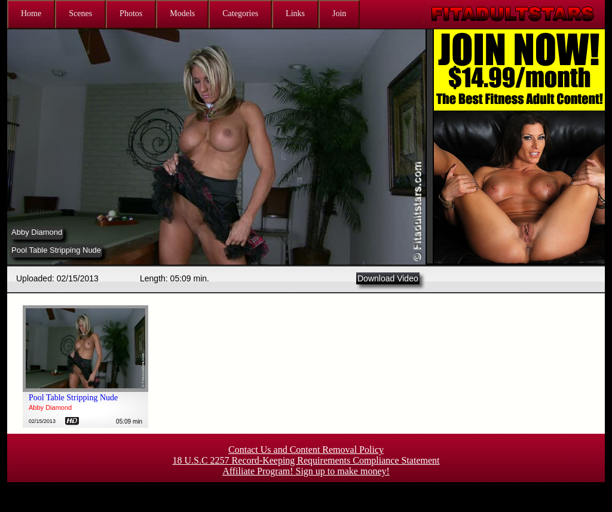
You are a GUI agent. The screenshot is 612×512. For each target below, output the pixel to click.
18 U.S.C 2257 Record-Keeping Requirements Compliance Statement (305, 460)
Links (295, 13)
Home (31, 13)
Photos (131, 13)
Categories (240, 13)
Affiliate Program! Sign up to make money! (306, 471)
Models (182, 13)
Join (339, 13)
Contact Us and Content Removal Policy (306, 449)
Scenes (80, 13)
